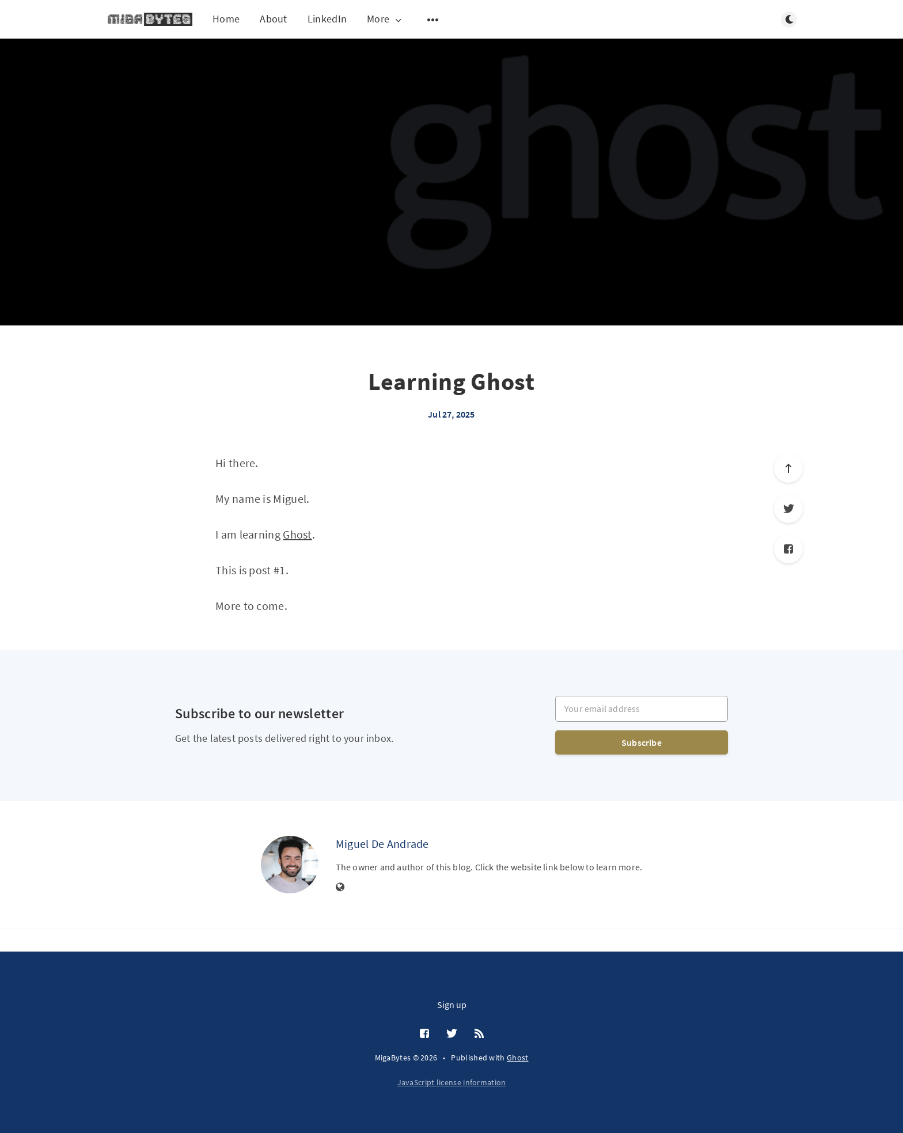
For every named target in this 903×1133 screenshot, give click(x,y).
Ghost (297, 534)
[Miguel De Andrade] (289, 864)
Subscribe (641, 742)
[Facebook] (788, 549)
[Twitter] (788, 508)
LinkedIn (327, 18)
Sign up (451, 1004)
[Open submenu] (433, 19)
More (385, 19)
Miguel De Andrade (382, 843)
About (273, 18)
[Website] (340, 887)
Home (226, 18)
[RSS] (479, 1034)
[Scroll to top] (788, 468)
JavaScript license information (451, 1082)
